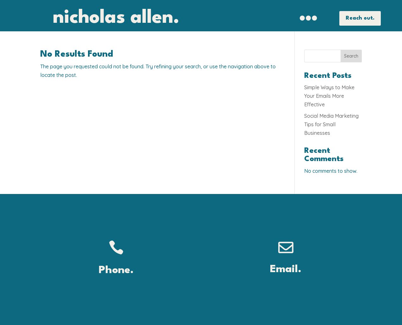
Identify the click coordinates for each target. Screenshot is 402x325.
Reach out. (360, 18)
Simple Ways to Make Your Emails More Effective (329, 96)
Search (351, 56)
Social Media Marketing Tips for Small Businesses (331, 124)
